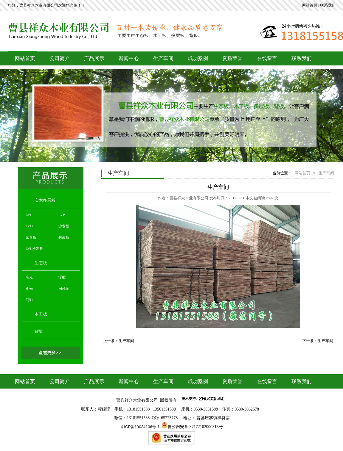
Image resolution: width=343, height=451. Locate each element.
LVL (29, 215)
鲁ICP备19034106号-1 (139, 427)
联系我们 (328, 5)
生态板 (41, 263)
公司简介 (59, 58)
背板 (39, 331)
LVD (29, 226)
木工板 (41, 314)
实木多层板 (45, 200)
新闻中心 (129, 58)
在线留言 (267, 58)
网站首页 (309, 5)
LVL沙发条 (34, 249)
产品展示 (94, 58)
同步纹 (63, 288)
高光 (29, 277)
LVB (61, 215)
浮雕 (62, 277)
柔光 (29, 288)
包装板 (63, 237)
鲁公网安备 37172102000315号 (195, 427)
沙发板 (63, 226)
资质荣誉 (232, 58)
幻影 (29, 300)
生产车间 (163, 58)
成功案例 (198, 58)
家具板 (31, 237)
